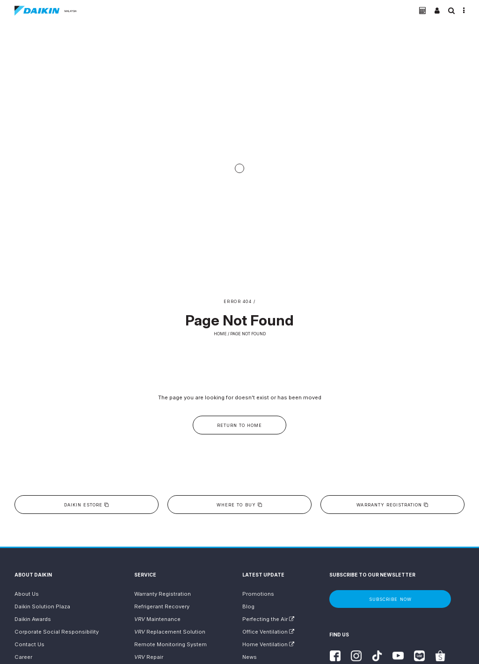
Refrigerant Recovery (161, 606)
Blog (248, 606)
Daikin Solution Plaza (42, 606)
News (249, 657)
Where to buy (239, 504)
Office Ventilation (268, 631)
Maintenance (157, 619)
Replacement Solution (169, 631)
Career (23, 657)
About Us (27, 594)
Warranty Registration (392, 504)
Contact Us (29, 644)
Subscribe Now (390, 599)
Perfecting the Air (268, 619)
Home (220, 334)
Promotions (258, 594)
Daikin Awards (33, 619)
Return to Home (239, 425)
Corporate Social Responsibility (57, 631)
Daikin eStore (86, 504)
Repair (148, 657)
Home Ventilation (268, 644)
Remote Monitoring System (170, 644)
